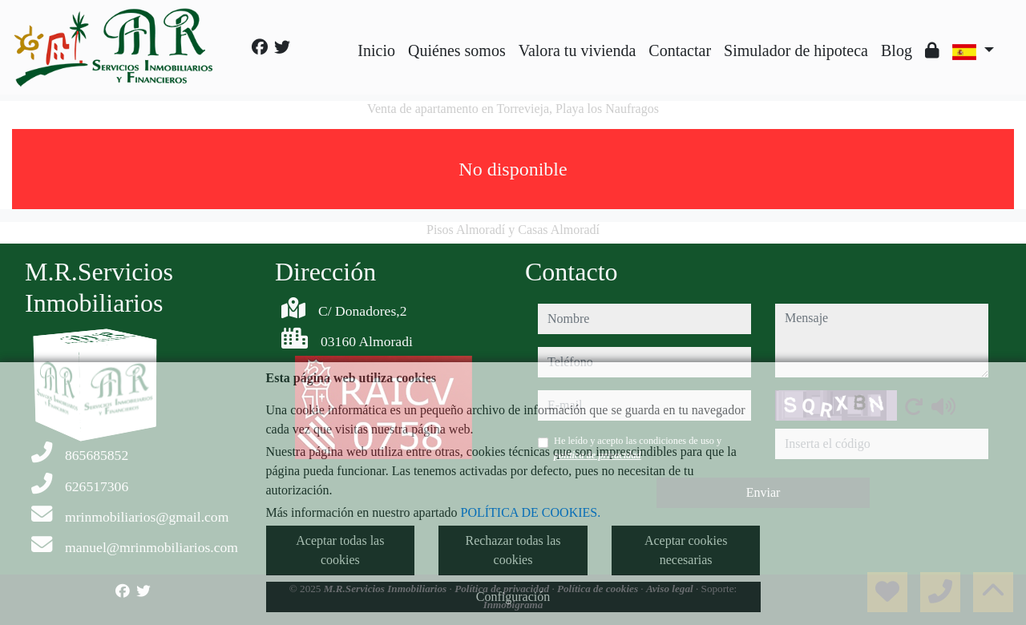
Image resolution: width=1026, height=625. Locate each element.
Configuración (513, 596)
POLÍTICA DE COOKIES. (531, 512)
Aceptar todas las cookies (340, 550)
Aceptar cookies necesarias (686, 550)
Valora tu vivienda (577, 50)
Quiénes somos (457, 50)
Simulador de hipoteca (796, 50)
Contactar (679, 50)
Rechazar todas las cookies (512, 550)
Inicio (376, 50)
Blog (896, 50)
